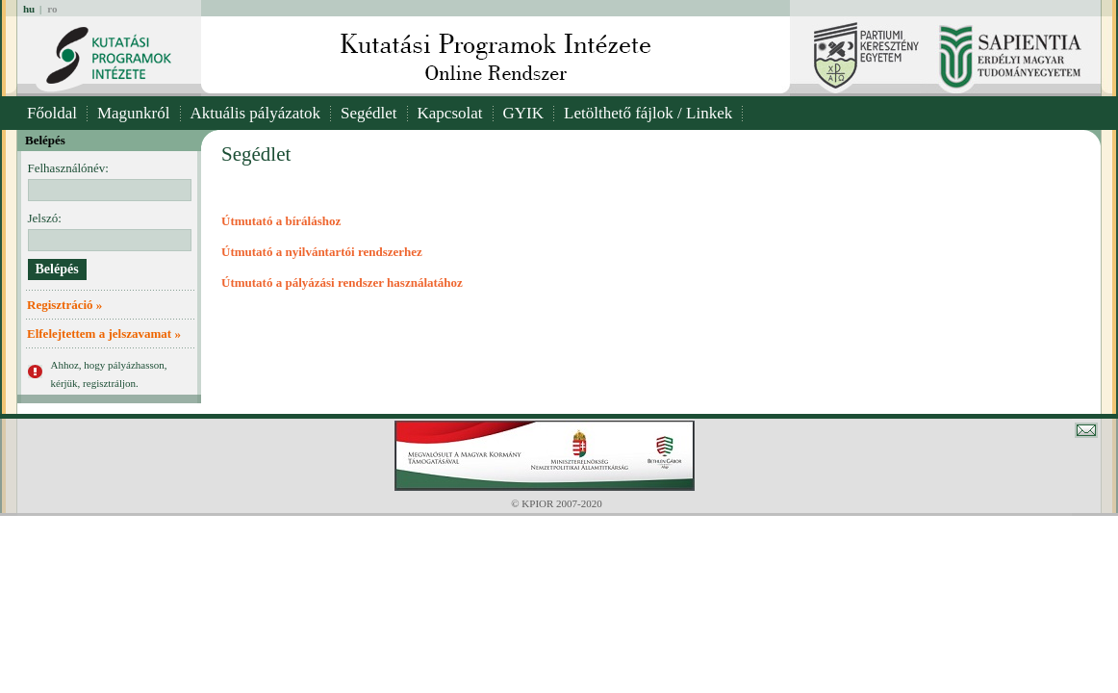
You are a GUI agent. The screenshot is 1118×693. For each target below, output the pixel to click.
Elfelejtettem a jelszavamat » (104, 333)
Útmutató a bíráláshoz (281, 221)
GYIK (524, 113)
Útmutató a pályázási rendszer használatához (342, 282)
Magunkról (133, 113)
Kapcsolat (450, 113)
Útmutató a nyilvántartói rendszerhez (321, 251)
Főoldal (52, 113)
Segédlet (369, 113)
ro (52, 8)
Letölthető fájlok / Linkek (648, 113)
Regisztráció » (64, 304)
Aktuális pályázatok (256, 113)
